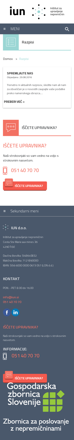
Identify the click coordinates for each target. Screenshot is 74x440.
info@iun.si (11, 297)
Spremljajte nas (20, 73)
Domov (8, 59)
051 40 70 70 (25, 170)
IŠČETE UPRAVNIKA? (24, 185)
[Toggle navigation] (32, 28)
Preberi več (14, 101)
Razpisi (28, 42)
